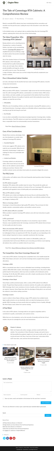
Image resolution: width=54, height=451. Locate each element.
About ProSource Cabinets (19, 126)
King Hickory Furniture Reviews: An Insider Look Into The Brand (10, 359)
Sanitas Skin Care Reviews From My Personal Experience (16, 428)
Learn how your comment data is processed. (34, 406)
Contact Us (21, 447)
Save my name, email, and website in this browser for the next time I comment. (25, 398)
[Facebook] (7, 438)
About (17, 447)
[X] (4, 438)
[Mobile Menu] (49, 2)
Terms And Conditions (34, 447)
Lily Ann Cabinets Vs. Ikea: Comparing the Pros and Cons (27, 368)
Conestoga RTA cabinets (14, 49)
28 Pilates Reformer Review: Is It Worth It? (12, 423)
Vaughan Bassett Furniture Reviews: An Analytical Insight (43, 361)
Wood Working (20, 18)
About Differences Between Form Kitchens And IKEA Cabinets (28, 248)
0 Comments (30, 18)
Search (4, 413)
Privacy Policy (26, 447)
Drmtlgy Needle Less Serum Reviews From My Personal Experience (18, 424)
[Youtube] (14, 438)
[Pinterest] (10, 438)
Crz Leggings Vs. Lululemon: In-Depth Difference (14, 430)
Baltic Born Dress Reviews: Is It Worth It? (12, 426)
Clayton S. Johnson (9, 18)
